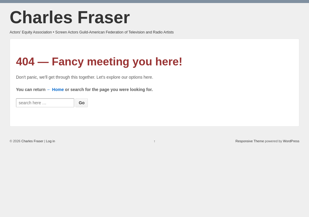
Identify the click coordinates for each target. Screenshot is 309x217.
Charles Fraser (70, 17)
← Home (55, 89)
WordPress (291, 141)
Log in (50, 141)
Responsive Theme (249, 141)
